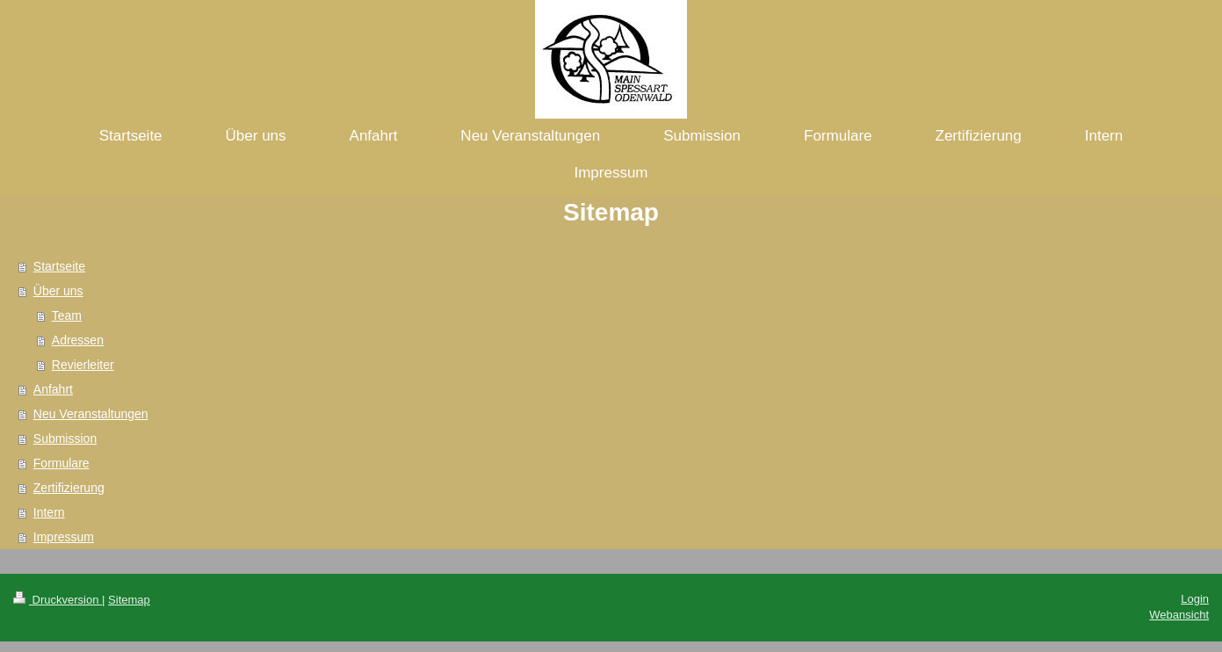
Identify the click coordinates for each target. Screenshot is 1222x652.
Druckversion (57, 599)
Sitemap (129, 599)
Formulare (61, 463)
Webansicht (1179, 614)
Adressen (78, 340)
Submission (65, 438)
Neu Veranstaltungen (90, 414)
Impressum (63, 537)
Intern (49, 512)
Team (67, 315)
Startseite (59, 266)
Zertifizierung (69, 488)
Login (1195, 598)
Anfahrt (53, 389)
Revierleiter (83, 365)
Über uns (58, 291)
